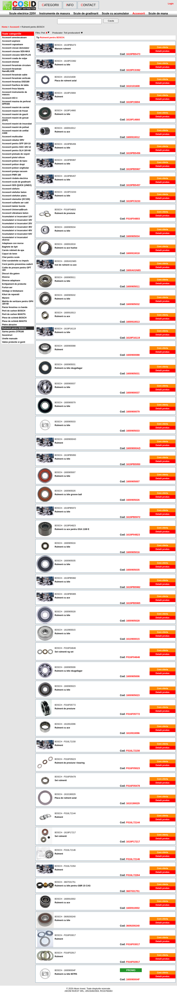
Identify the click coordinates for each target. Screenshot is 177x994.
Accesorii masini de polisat (15, 127)
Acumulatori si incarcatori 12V (17, 216)
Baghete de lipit (10, 247)
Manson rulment (63, 48)
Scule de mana (158, 13)
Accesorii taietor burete (13, 206)
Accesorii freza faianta (13, 88)
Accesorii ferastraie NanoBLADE (11, 70)
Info (70, 5)
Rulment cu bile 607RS (66, 974)
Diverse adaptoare (11, 280)
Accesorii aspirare (11, 41)
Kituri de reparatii (10, 294)
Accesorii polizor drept (13, 164)
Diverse (6, 277)
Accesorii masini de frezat (15, 111)
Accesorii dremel (10, 62)
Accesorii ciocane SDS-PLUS (16, 55)
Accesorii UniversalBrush (14, 209)
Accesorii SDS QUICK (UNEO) (17, 185)
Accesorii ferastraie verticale (16, 78)
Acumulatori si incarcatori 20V (17, 223)
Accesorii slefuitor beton (14, 192)
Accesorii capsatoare (12, 44)
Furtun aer (7, 287)
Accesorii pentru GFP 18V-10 (16, 143)
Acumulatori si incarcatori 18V (17, 220)
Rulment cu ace (62, 132)
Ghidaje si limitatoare (12, 291)
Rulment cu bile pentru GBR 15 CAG (73, 886)
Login (171, 3)
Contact (88, 5)
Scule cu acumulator (115, 13)
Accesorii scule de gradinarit (16, 182)
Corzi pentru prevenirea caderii (17, 264)
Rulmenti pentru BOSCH (14, 328)
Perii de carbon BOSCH (13, 311)
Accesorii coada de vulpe (14, 58)
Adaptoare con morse (12, 243)
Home (4, 27)
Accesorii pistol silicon (13, 157)
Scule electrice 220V (22, 13)
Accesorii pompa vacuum (14, 171)
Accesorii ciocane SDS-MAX (16, 51)
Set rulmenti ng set (64, 652)
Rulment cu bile (62, 64)
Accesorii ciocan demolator (15, 48)
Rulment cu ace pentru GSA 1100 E (72, 529)
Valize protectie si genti (13, 342)
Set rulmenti (61, 780)
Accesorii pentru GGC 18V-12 (16, 147)
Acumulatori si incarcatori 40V (17, 230)
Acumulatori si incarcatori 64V (17, 234)
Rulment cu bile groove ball (68, 494)
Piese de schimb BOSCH (14, 318)
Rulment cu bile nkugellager (68, 368)
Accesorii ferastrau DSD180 (15, 81)
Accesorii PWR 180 (11, 175)
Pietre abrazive (9, 324)
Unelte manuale (10, 338)
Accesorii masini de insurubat (17, 124)
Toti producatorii (72, 33)
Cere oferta (162, 47)
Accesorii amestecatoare (14, 37)
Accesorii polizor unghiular (15, 168)
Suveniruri (7, 335)
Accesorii (138, 13)
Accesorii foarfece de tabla (15, 85)
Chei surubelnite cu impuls (15, 260)
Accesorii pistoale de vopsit (16, 154)
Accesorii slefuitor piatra (14, 195)
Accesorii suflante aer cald (15, 202)
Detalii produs (162, 51)
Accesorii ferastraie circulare (16, 65)
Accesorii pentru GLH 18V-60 (16, 150)
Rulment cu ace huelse (66, 248)
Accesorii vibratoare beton (15, 213)
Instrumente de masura (54, 13)
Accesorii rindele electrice (15, 178)
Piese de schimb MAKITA (14, 321)
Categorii (50, 5)
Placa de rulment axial (66, 80)
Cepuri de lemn (9, 254)
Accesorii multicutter (12, 136)
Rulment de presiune (65, 213)
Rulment (59, 96)
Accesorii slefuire (10, 189)
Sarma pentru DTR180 (13, 331)
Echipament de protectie (14, 284)
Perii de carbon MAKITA (14, 314)
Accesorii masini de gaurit (15, 114)
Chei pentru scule (11, 257)
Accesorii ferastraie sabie (14, 75)
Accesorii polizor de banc (14, 161)
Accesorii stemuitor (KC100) (16, 199)
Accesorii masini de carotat (15, 107)
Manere (5, 298)
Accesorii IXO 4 (9, 98)
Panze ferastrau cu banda (14, 307)
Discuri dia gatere (11, 273)
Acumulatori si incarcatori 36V (17, 227)
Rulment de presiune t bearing (70, 763)
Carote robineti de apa (13, 250)
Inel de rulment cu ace (66, 265)
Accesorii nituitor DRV (13, 140)
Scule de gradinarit (85, 13)
